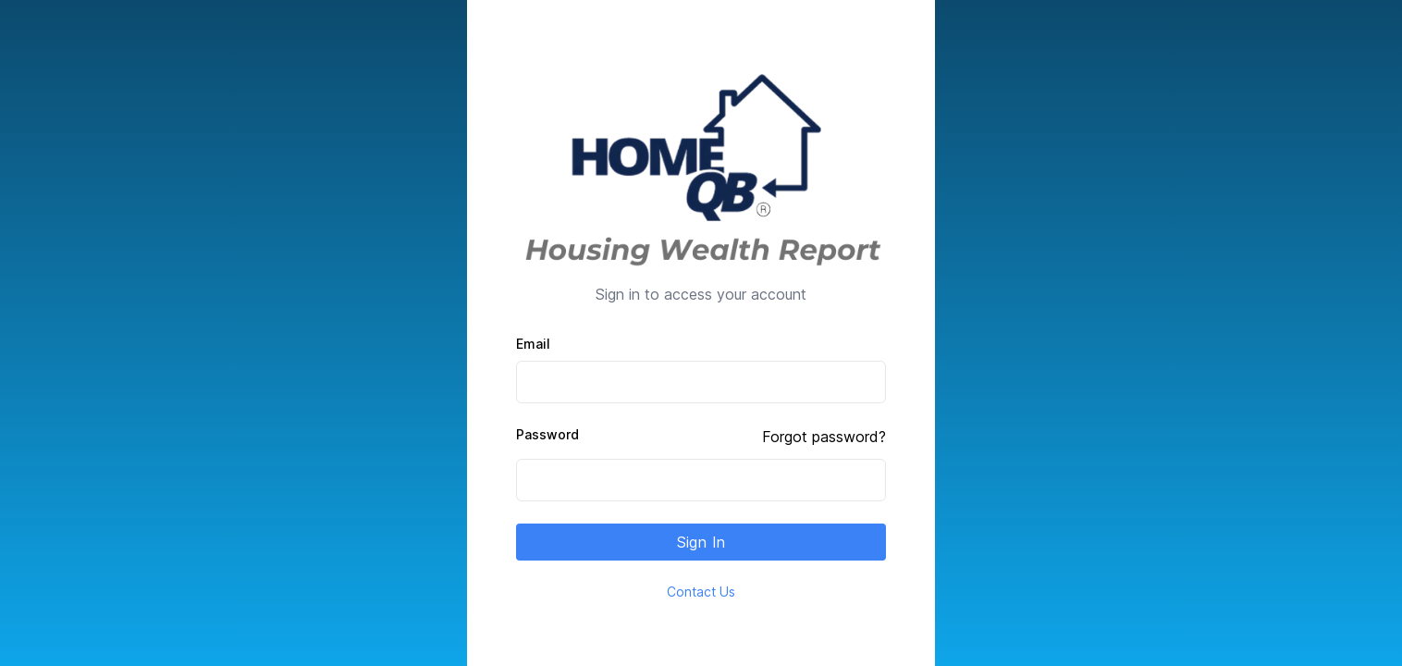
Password (547, 434)
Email (533, 344)
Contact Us (701, 591)
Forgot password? (824, 436)
